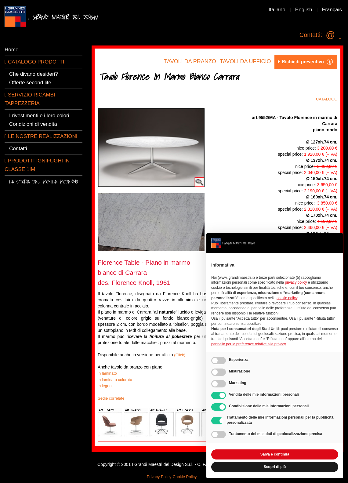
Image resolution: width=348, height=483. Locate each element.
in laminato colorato (115, 379)
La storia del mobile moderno (43, 181)
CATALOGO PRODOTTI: (35, 62)
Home (11, 50)
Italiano (277, 10)
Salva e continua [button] (274, 454)
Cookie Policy (185, 476)
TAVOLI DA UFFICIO (245, 61)
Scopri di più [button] (275, 467)
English (303, 10)
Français (332, 10)
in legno (105, 385)
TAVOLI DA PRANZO (190, 61)
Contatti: (310, 34)
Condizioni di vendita (33, 124)
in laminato (107, 373)
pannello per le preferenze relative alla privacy (248, 344)
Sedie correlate (111, 398)
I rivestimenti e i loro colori (39, 115)
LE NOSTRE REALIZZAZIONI (41, 136)
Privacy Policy (159, 476)
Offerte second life (30, 82)
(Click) (179, 355)
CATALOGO (328, 99)
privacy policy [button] (296, 282)
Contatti (18, 148)
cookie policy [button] (287, 298)
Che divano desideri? (33, 74)
